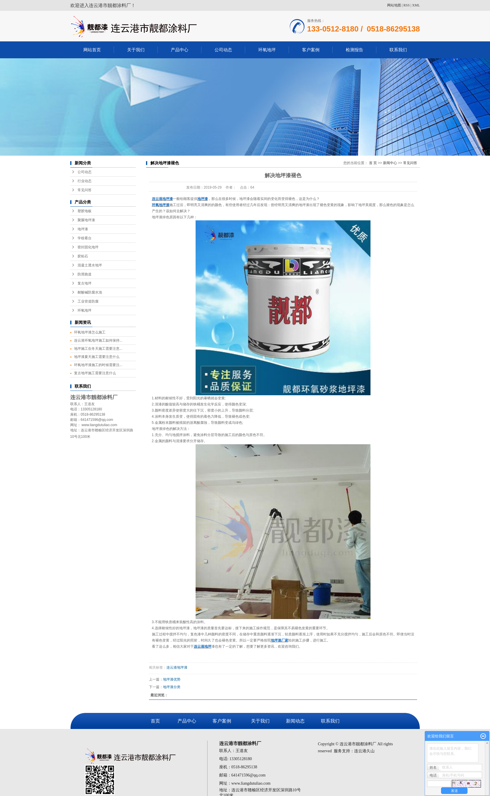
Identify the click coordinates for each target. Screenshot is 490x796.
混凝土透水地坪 (90, 265)
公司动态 (223, 49)
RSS (406, 5)
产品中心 (179, 49)
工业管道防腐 (88, 301)
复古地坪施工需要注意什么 (95, 373)
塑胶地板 (85, 211)
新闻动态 (295, 720)
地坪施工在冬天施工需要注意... (98, 349)
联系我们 (398, 49)
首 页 (373, 163)
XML (416, 5)
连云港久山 (364, 751)
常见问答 (85, 190)
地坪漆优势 (171, 679)
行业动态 (85, 181)
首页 (155, 720)
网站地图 (394, 5)
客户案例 (310, 49)
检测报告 (354, 49)
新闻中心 (390, 163)
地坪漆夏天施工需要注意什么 (97, 357)
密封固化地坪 (88, 247)
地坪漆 (83, 229)
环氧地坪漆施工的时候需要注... (98, 365)
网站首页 (92, 49)
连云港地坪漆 (176, 667)
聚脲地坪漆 (86, 220)
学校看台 (85, 238)
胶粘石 (83, 256)
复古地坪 (85, 283)
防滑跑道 (85, 274)
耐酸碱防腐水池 (90, 292)
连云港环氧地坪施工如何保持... (98, 340)
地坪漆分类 (171, 687)
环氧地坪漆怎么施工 (90, 332)
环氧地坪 (267, 49)
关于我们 (136, 49)
